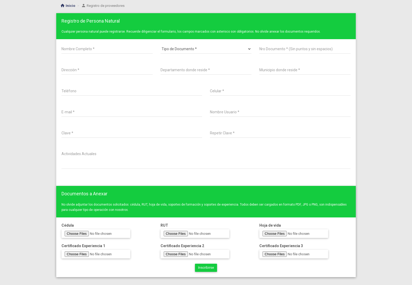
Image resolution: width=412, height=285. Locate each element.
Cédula (67, 225)
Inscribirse (206, 267)
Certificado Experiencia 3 (281, 246)
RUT (164, 225)
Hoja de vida (270, 225)
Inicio (67, 6)
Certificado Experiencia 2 (182, 246)
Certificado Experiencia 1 (83, 246)
